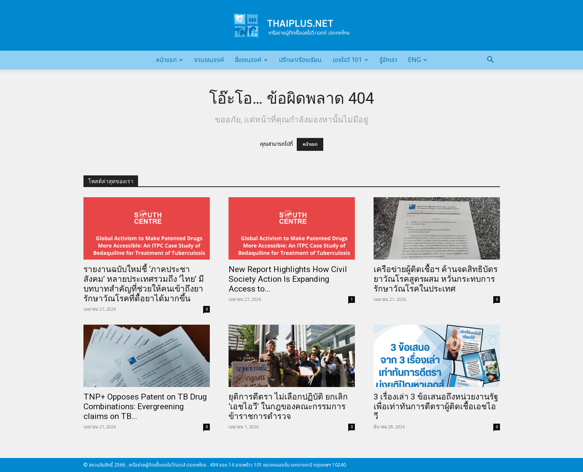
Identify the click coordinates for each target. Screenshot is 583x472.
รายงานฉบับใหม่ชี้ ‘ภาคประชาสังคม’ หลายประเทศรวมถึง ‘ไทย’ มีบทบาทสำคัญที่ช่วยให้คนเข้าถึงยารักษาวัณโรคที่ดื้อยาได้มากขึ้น (143, 284)
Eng (417, 60)
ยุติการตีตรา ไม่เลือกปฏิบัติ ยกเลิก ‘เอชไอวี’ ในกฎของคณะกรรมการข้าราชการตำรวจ (288, 406)
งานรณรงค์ (209, 60)
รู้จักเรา (388, 60)
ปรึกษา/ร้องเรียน (300, 60)
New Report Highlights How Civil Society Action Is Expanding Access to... (288, 279)
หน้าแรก (169, 60)
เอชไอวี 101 (350, 60)
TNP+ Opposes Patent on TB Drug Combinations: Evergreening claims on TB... (145, 406)
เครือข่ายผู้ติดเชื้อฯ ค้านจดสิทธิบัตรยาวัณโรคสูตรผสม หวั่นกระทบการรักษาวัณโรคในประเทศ (436, 279)
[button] (490, 60)
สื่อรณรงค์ (251, 60)
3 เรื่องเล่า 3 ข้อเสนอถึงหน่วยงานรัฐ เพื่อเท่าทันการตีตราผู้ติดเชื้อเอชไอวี (436, 406)
